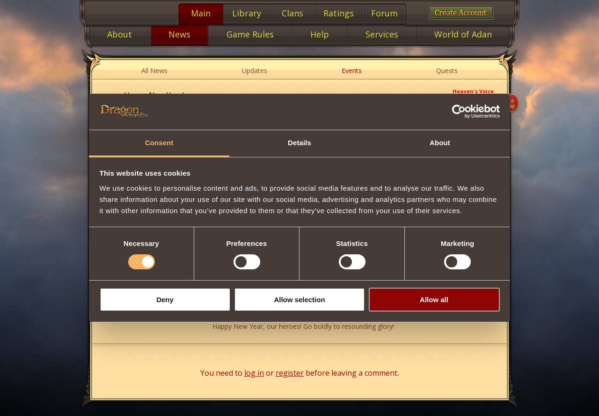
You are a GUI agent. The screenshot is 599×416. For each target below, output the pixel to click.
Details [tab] (299, 143)
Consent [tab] (159, 143)
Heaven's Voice (473, 91)
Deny (165, 300)
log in (254, 373)
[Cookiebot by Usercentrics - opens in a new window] (459, 111)
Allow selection (299, 300)
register (290, 373)
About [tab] (440, 143)
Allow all (434, 300)
